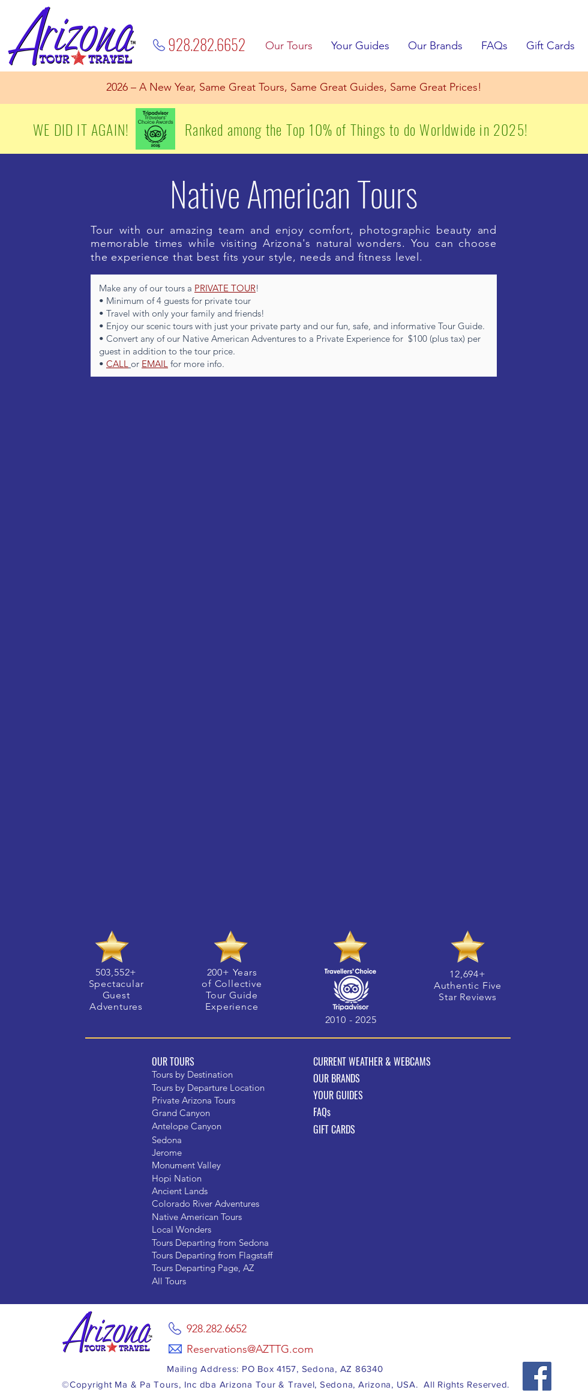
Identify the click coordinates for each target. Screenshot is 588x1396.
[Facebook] (537, 1376)
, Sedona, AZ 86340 (339, 1369)
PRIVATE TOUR (225, 288)
